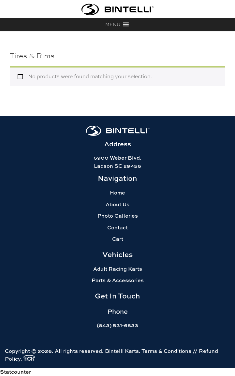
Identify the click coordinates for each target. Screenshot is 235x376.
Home (117, 192)
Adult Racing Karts (117, 268)
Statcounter (15, 371)
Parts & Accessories (118, 280)
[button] (112, 24)
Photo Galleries (117, 215)
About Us (117, 204)
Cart (117, 238)
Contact (117, 227)
